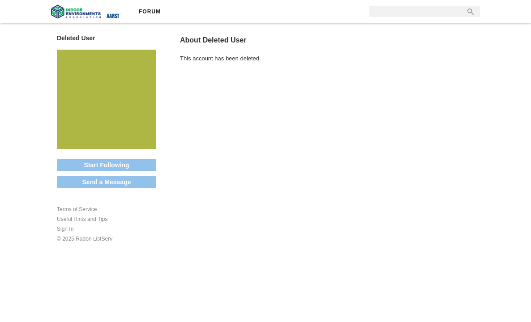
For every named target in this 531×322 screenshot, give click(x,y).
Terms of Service (77, 209)
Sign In (65, 229)
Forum (150, 11)
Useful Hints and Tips (82, 219)
